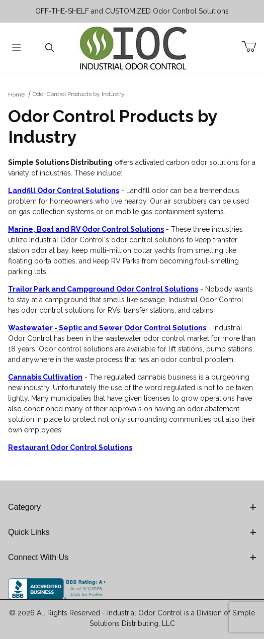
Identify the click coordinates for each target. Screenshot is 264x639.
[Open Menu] (16, 48)
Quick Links (132, 532)
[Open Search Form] (49, 48)
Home (16, 94)
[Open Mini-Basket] (253, 47)
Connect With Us (132, 557)
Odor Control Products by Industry (79, 94)
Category (132, 507)
